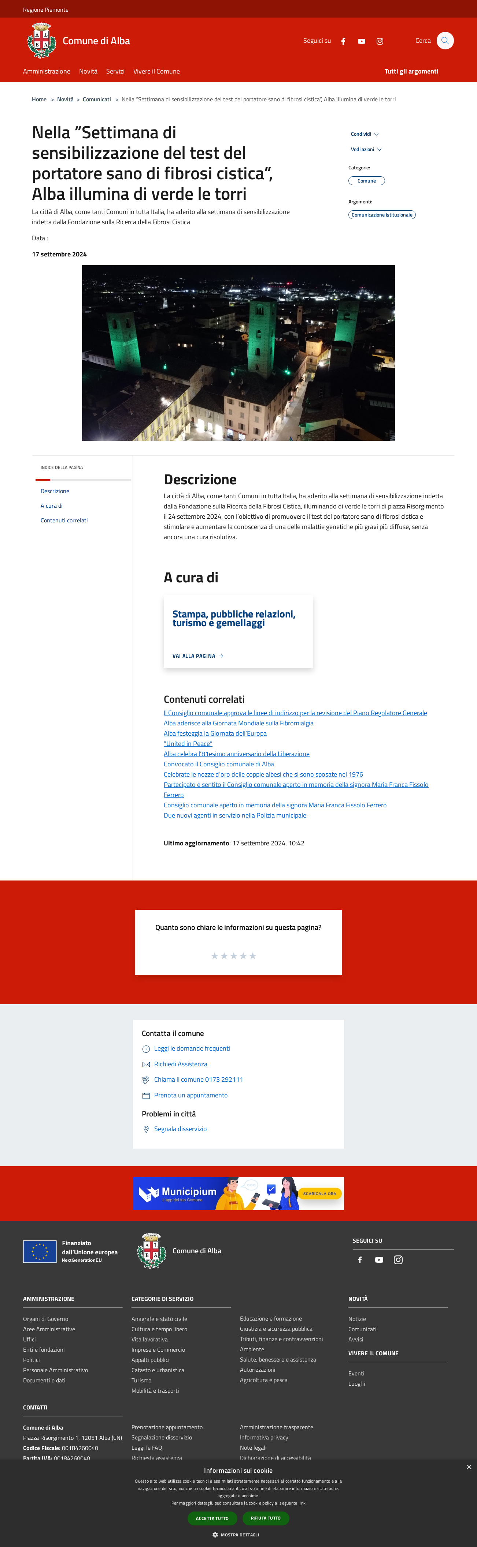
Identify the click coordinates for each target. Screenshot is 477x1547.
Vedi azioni (367, 149)
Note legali (253, 1447)
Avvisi (355, 1339)
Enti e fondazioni (44, 1349)
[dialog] (238, 1503)
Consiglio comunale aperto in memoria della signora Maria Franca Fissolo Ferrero (275, 805)
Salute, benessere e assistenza (278, 1359)
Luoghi (356, 1383)
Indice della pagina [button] (62, 467)
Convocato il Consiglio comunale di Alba (219, 764)
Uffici (29, 1339)
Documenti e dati (44, 1380)
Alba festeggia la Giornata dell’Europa (215, 733)
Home (39, 99)
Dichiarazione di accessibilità (275, 1457)
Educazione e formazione (271, 1318)
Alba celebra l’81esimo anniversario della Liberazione (237, 754)
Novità (65, 99)
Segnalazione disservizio (162, 1437)
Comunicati (97, 99)
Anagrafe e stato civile (159, 1318)
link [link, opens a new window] (302, 1502)
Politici (31, 1359)
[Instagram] (376, 40)
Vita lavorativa (150, 1339)
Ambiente (252, 1349)
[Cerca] (445, 40)
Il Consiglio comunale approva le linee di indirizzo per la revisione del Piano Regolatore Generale (295, 713)
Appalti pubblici (151, 1359)
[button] (238, 1534)
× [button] (469, 1467)
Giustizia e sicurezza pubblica (276, 1328)
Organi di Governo (45, 1318)
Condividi (366, 134)
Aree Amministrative (49, 1329)
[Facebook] (340, 40)
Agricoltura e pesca (264, 1379)
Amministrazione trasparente (276, 1427)
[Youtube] (358, 40)
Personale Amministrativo (55, 1370)
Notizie (357, 1318)
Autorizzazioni (258, 1369)
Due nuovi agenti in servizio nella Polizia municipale (235, 815)
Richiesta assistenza (157, 1457)
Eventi (356, 1373)
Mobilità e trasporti (155, 1390)
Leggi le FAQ (147, 1447)
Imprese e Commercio (158, 1349)
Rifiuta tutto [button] (266, 1517)
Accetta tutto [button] (212, 1518)
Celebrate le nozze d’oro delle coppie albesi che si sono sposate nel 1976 (263, 774)
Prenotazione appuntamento (167, 1427)
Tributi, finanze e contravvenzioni (281, 1338)
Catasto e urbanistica (158, 1370)
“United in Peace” (188, 743)
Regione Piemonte (46, 9)
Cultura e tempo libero (159, 1329)
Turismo (141, 1380)
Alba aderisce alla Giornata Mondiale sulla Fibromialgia (239, 723)
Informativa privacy (264, 1437)
